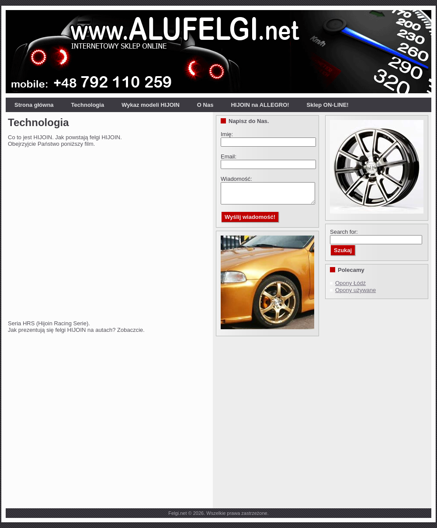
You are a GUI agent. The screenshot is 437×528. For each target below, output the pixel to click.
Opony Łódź (350, 283)
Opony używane (355, 290)
